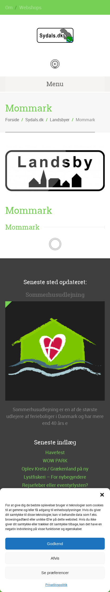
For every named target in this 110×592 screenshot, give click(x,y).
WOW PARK (55, 460)
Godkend (55, 543)
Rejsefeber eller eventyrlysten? (55, 485)
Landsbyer (59, 120)
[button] (102, 494)
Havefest (55, 452)
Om (9, 7)
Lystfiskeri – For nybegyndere (55, 477)
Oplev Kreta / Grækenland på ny (55, 468)
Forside (12, 120)
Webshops (30, 7)
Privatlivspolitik (56, 585)
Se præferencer (55, 572)
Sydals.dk (34, 120)
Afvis (55, 558)
